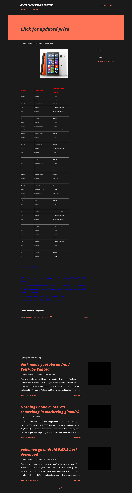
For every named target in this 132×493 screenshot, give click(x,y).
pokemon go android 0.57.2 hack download (49, 452)
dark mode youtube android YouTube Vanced (45, 367)
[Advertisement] (51, 334)
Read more (77, 395)
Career (22, 9)
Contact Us (33, 9)
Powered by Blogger (66, 488)
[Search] (103, 5)
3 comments (30, 438)
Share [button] (100, 50)
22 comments (31, 395)
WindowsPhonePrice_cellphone (106, 61)
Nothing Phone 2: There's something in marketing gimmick (50, 409)
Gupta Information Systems (36, 5)
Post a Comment (32, 480)
